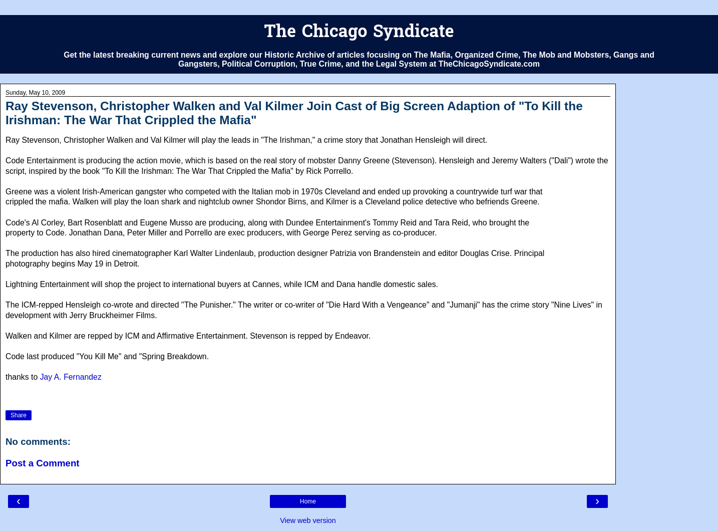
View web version (308, 520)
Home (308, 501)
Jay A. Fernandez (71, 377)
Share (19, 415)
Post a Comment (43, 463)
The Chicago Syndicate (359, 33)
